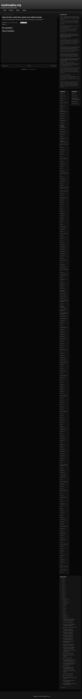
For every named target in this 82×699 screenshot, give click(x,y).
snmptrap (62, 519)
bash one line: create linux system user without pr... (68, 645)
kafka (61, 211)
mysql (61, 217)
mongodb (62, 449)
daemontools (63, 375)
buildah (61, 353)
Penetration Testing (62, 291)
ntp (61, 222)
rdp (61, 499)
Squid (61, 303)
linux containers (63, 158)
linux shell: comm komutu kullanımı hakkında (68, 636)
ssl (60, 168)
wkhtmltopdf (62, 569)
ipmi (61, 433)
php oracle (62, 226)
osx (61, 479)
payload (62, 483)
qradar (61, 106)
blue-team (62, 338)
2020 (63, 588)
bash (61, 108)
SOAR (61, 147)
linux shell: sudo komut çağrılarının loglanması (68, 630)
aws (61, 195)
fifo (61, 404)
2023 (63, 582)
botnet (61, 343)
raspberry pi (62, 497)
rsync (61, 510)
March (64, 614)
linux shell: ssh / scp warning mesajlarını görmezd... (69, 625)
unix (61, 553)
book (61, 340)
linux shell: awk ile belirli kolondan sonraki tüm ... (68, 633)
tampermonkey (63, 544)
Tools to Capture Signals (68, 673)
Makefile (62, 283)
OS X (61, 183)
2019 (63, 590)
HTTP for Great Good (67, 657)
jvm (61, 442)
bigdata (61, 331)
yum (61, 572)
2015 (63, 597)
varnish (61, 555)
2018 (63, 591)
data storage (63, 197)
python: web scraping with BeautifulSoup (68, 642)
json (61, 208)
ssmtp (61, 524)
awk (61, 325)
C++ (61, 262)
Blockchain (62, 260)
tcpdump (62, 244)
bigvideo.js (62, 334)
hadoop (61, 417)
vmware (62, 249)
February (65, 615)
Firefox (61, 272)
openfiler (62, 470)
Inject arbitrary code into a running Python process (68, 668)
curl (61, 373)
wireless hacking (63, 566)
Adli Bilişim (62, 138)
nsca (61, 468)
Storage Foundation (62, 307)
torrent (61, 548)
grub (61, 415)
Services (11, 10)
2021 (63, 586)
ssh (61, 240)
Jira (61, 281)
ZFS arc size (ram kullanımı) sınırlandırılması (69, 681)
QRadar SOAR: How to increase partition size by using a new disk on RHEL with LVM (70, 48)
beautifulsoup (63, 327)
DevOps (62, 264)
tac (61, 542)
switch (61, 535)
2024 (63, 580)
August (64, 604)
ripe (61, 506)
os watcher (62, 477)
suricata (62, 528)
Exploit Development (63, 141)
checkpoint (62, 359)
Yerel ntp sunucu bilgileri (68, 622)
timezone (62, 246)
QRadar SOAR (63, 191)
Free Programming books (68, 653)
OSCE (61, 185)
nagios (61, 458)
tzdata (61, 550)
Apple (61, 258)
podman (62, 229)
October (65, 601)
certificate (62, 357)
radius (61, 231)
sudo (61, 242)
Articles (18, 10)
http (61, 424)
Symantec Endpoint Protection (62, 126)
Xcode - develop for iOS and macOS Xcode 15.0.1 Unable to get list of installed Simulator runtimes (69, 18)
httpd (61, 202)
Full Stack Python (66, 665)
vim (61, 557)
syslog (61, 170)
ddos (61, 382)
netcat (61, 460)
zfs (60, 176)
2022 (63, 584)
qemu (61, 495)
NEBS (61, 288)
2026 (63, 578)
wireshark (62, 251)
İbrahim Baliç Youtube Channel (75, 99)
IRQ (61, 277)
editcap (61, 391)
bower (61, 345)
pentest (61, 95)
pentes (61, 488)
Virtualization (63, 316)
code (61, 366)
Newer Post (5, 65)
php (61, 224)
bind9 (61, 151)
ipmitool (62, 435)
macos (61, 134)
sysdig (61, 537)
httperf (61, 426)
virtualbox (62, 559)
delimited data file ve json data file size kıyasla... (69, 684)
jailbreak (62, 440)
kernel (61, 118)
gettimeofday (63, 411)
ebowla (61, 388)
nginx (61, 220)
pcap (61, 486)
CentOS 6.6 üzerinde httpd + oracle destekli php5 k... (69, 620)
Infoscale (62, 279)
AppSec (62, 255)
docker (61, 154)
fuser (61, 409)
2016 (63, 595)
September (65, 602)
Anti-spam (62, 253)
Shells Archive (75, 103)
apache (61, 323)
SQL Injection (63, 296)
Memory (62, 286)
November (65, 599)
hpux (61, 422)
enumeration (63, 395)
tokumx (61, 546)
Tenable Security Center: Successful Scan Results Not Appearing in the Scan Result (69, 55)
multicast (62, 455)
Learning (62, 178)
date (61, 379)
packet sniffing (63, 481)
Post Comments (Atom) (31, 69)
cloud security (63, 362)
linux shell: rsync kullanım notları (69, 627)
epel (61, 397)
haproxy (62, 420)
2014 (63, 687)
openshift (62, 120)
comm (61, 368)
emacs (61, 393)
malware (62, 213)
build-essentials (63, 349)
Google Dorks (63, 274)
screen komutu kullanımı (68, 675)
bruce (61, 347)
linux (6, 24)
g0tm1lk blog (74, 101)
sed (61, 515)
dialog (61, 384)
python (61, 100)
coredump (62, 371)
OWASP (73, 93)
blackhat (62, 336)
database (62, 377)
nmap (61, 161)
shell (61, 136)
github (61, 199)
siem (61, 166)
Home (5, 10)
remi (61, 501)
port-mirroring (63, 490)
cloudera (62, 364)
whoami (24, 10)
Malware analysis (64, 144)
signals (61, 517)
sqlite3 (61, 237)
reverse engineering (62, 111)
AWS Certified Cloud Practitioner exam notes (69, 68)
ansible (61, 320)
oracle (61, 122)
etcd (61, 400)
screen (61, 512)
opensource (62, 474)
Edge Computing (63, 269)
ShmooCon (62, 298)
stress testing (63, 526)
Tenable (62, 116)
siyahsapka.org (11, 5)
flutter (61, 406)
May (64, 610)
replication (62, 504)
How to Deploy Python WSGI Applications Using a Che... (69, 660)
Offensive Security (64, 187)
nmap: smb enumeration (65, 75)
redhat (61, 98)
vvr (61, 564)
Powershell (62, 293)
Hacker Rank (74, 95)
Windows (62, 149)
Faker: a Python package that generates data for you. (69, 663)
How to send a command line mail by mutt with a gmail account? (69, 27)
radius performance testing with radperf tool (69, 40)
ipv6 (61, 204)
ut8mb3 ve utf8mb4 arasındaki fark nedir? (69, 82)
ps (60, 492)
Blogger (48, 696)
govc (61, 413)
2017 (63, 593)
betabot (61, 329)
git (60, 156)
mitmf (61, 446)
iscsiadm (62, 438)
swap (61, 530)
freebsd (61, 129)
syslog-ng (62, 539)
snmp (61, 235)
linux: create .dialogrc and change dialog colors (68, 639)
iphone (61, 431)
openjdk (62, 472)
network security (63, 102)
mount (61, 453)
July (64, 606)
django (61, 386)
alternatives (62, 318)
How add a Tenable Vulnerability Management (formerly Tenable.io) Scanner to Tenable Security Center (70, 60)
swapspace (62, 533)
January (65, 617)
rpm (61, 508)
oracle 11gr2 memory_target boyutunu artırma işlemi (69, 648)
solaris (61, 521)
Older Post (53, 65)
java (61, 206)
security (62, 113)
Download (62, 267)
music (61, 215)
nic (60, 462)
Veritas (61, 193)
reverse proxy (63, 233)
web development (64, 173)
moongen (62, 451)
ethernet (62, 402)
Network (62, 180)
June (64, 608)
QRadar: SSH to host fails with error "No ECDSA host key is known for (69, 35)
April (64, 612)
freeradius (62, 131)
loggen (61, 444)
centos (61, 355)
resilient (62, 164)
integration (62, 429)
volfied (61, 562)
